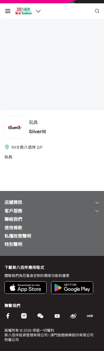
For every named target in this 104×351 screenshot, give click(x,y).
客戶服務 (52, 210)
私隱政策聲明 (17, 236)
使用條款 (13, 227)
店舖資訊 (52, 202)
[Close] (97, 11)
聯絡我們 (13, 219)
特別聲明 (13, 244)
